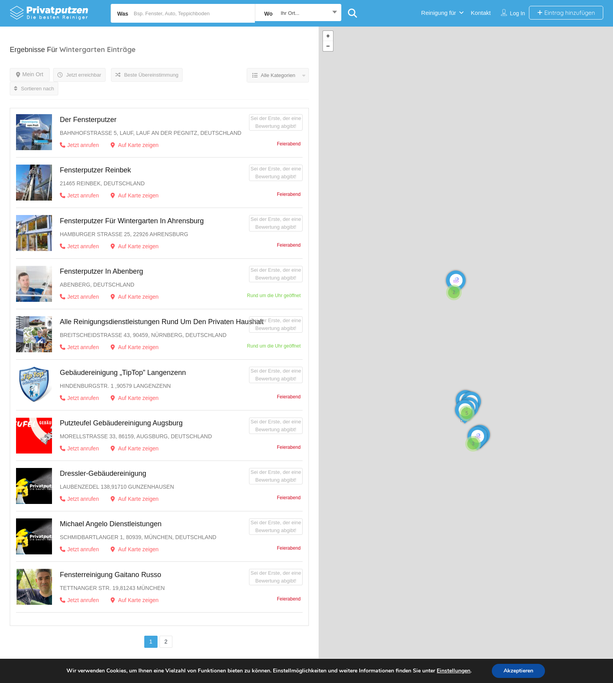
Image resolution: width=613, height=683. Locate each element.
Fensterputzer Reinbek (95, 170)
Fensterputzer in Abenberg (101, 271)
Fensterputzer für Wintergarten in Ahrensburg (132, 221)
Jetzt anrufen (79, 145)
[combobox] (298, 13)
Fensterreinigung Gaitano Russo (110, 575)
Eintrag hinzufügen (566, 12)
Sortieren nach (34, 88)
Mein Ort (29, 74)
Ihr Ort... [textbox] (290, 13)
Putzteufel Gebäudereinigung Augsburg (121, 423)
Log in (517, 13)
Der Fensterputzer (88, 120)
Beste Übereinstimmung (146, 75)
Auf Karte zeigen (135, 145)
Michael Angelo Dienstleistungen (110, 524)
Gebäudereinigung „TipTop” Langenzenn (123, 372)
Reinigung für (438, 12)
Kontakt (481, 12)
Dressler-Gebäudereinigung (103, 473)
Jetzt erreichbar (79, 75)
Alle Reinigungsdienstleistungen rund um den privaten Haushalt (161, 322)
